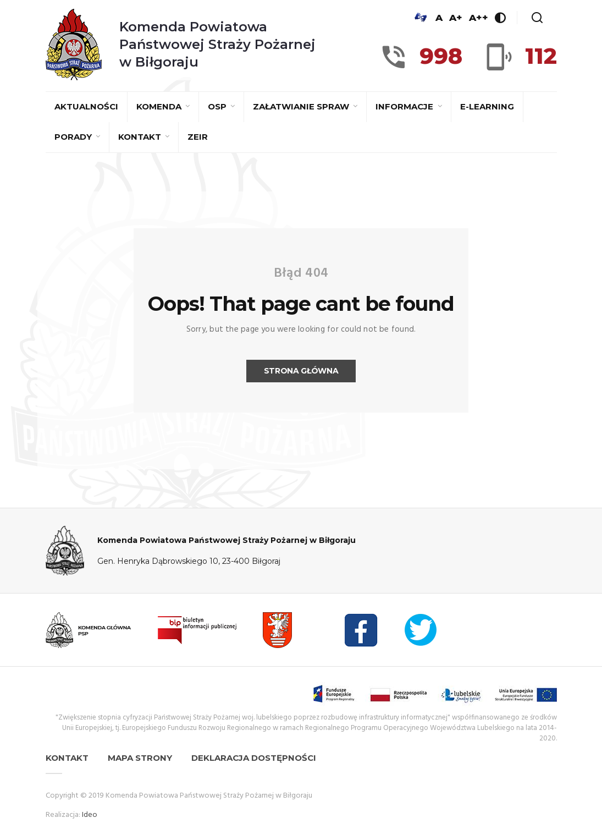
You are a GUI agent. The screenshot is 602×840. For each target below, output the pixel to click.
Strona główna (301, 371)
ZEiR (197, 136)
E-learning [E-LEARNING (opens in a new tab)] (487, 106)
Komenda (160, 106)
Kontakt (140, 136)
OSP (218, 106)
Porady (74, 136)
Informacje (405, 106)
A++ (478, 17)
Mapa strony (140, 758)
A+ (455, 17)
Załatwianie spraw (302, 106)
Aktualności (86, 106)
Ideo (89, 815)
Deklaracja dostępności (253, 758)
